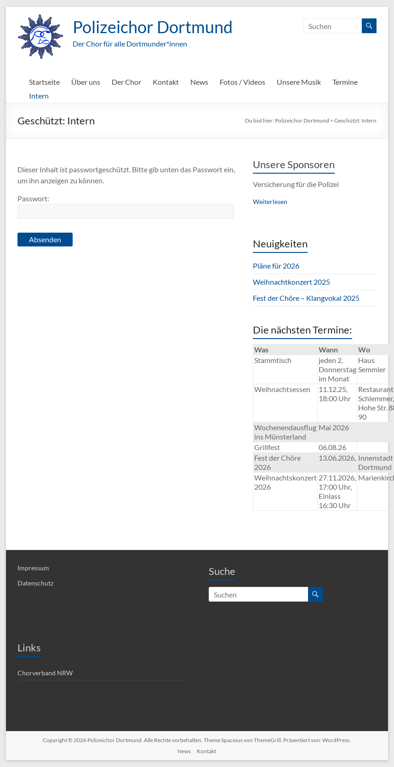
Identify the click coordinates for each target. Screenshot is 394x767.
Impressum (33, 568)
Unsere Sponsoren (294, 164)
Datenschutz (35, 583)
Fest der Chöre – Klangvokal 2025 (306, 297)
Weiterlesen (270, 201)
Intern (39, 95)
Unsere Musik (299, 81)
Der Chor (126, 81)
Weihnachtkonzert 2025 (291, 281)
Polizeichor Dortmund (153, 27)
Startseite (44, 81)
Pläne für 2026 (276, 265)
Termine (345, 81)
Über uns (85, 81)
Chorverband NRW (45, 673)
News (199, 81)
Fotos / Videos (242, 81)
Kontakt (166, 81)
